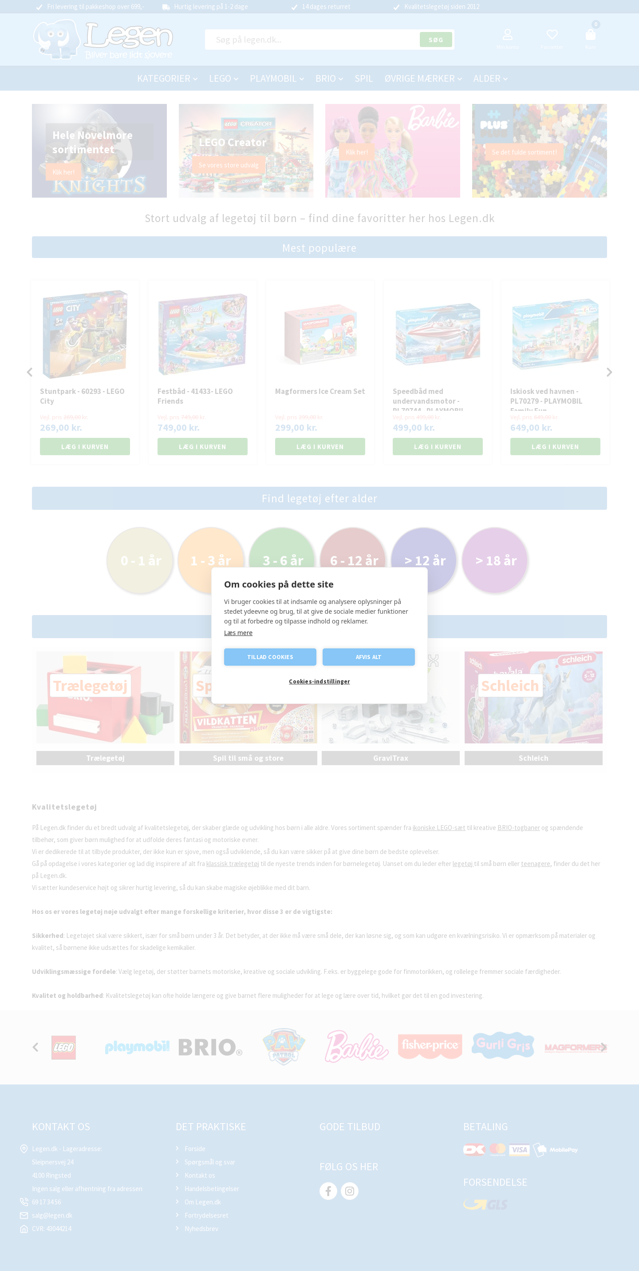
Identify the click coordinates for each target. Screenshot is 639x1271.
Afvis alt (369, 657)
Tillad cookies (270, 657)
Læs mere (238, 632)
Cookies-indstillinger (319, 681)
